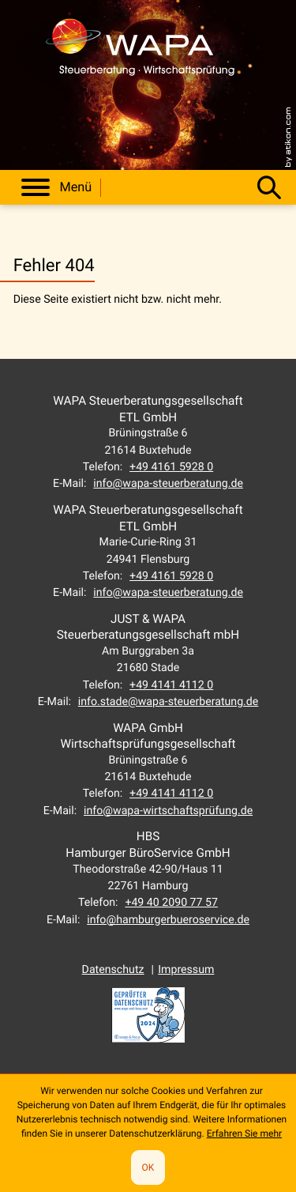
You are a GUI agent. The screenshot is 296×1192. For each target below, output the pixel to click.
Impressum (186, 970)
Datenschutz (113, 970)
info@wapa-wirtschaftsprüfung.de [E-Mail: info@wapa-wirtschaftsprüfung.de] (168, 811)
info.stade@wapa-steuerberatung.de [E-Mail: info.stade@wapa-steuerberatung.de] (168, 702)
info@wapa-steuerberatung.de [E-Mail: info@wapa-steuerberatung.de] (168, 483)
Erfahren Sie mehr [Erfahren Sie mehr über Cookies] (244, 1133)
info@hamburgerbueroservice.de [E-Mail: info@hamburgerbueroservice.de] (168, 920)
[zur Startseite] (140, 53)
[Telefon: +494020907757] (171, 902)
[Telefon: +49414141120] (171, 685)
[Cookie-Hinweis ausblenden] (148, 1167)
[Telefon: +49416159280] (171, 467)
